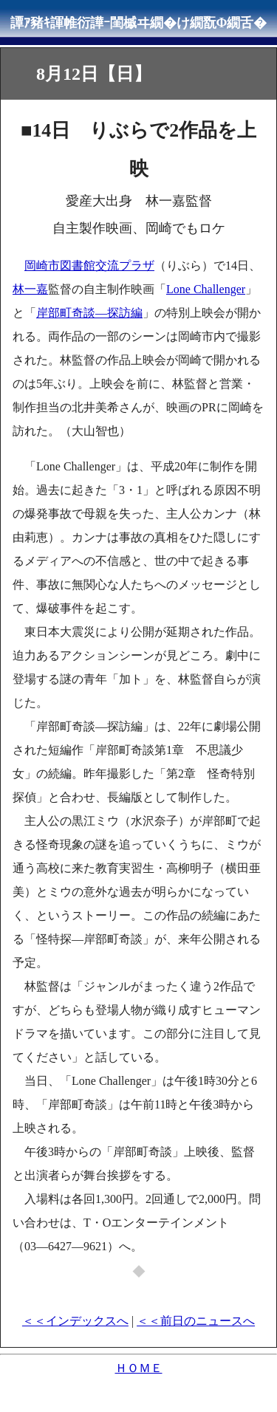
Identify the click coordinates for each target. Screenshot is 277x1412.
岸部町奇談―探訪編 (89, 312)
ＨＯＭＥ (139, 1368)
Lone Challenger (205, 289)
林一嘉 (30, 289)
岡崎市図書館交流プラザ (89, 265)
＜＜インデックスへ (75, 1321)
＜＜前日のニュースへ (196, 1321)
